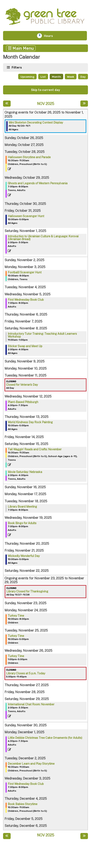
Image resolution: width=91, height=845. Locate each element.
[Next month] (84, 104)
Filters (16, 67)
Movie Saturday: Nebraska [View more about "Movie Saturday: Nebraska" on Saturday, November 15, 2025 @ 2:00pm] (25, 472)
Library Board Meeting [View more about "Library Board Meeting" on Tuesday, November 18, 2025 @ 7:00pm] (22, 506)
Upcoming (27, 76)
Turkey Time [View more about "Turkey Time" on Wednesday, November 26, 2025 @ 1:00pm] (16, 656)
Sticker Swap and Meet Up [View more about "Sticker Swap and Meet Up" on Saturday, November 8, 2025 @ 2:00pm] (25, 346)
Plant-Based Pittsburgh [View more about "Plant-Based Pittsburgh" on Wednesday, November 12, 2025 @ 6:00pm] (23, 402)
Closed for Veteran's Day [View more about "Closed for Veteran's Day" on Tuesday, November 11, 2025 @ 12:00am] (22, 384)
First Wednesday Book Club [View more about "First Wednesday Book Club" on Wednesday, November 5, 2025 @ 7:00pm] (26, 299)
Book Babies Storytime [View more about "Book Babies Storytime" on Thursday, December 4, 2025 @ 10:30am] (22, 804)
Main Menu (21, 48)
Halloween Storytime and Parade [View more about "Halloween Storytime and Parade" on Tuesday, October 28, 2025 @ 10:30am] (29, 157)
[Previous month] (7, 104)
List (43, 76)
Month (56, 76)
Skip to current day (45, 90)
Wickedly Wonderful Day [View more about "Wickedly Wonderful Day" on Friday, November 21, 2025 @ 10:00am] (24, 555)
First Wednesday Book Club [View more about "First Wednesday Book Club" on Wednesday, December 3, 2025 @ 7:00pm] (26, 783)
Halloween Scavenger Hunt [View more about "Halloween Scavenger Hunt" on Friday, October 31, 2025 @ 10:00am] (26, 216)
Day (83, 76)
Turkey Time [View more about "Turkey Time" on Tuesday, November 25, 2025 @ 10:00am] (16, 635)
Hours (51, 35)
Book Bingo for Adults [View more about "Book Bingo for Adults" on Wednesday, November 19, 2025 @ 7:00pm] (22, 523)
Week (70, 76)
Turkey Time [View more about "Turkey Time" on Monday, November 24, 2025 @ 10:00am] (16, 615)
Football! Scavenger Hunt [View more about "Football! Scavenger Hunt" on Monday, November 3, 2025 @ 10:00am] (25, 272)
